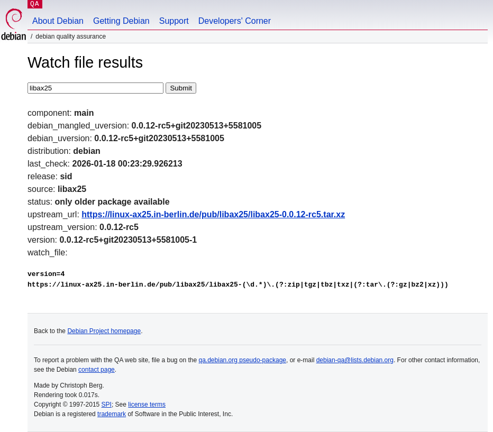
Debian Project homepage (104, 331)
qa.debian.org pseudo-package (242, 360)
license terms (147, 404)
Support (174, 20)
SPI (107, 404)
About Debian (58, 20)
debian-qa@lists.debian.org (355, 360)
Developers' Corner (234, 20)
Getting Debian (121, 20)
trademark (111, 414)
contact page (96, 369)
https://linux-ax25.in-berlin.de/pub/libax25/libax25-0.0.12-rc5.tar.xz (213, 214)
